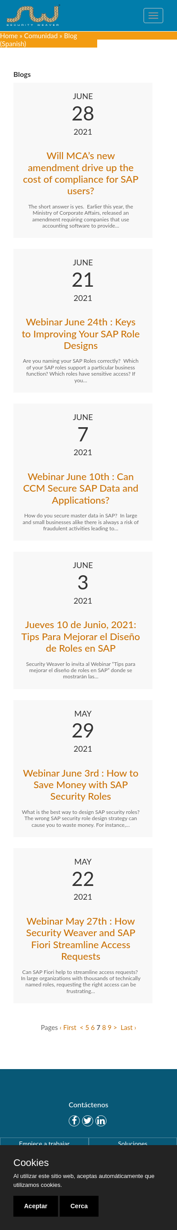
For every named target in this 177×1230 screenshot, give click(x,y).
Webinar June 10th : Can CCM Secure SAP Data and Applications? (81, 488)
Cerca (79, 1206)
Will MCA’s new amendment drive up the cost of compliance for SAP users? (80, 172)
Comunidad (41, 36)
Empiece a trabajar (44, 1143)
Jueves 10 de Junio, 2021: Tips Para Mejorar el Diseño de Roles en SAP (80, 636)
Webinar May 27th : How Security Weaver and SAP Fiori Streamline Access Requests (80, 938)
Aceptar (35, 1206)
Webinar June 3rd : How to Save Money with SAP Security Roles (81, 784)
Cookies (31, 1162)
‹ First (68, 1027)
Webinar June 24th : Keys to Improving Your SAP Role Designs (81, 333)
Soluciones (133, 1143)
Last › (128, 1027)
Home (9, 36)
